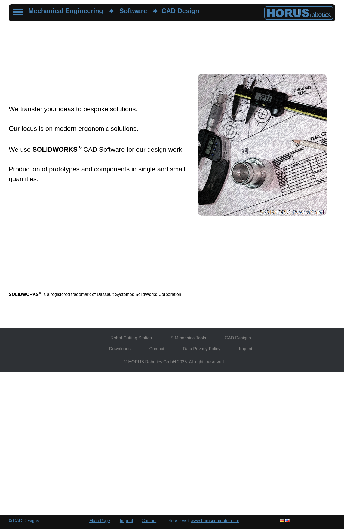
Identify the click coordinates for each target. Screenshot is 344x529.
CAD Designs (238, 338)
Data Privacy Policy (201, 349)
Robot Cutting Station (131, 338)
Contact (156, 349)
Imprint (245, 349)
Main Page (99, 520)
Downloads (120, 349)
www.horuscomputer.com (215, 520)
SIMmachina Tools (188, 338)
